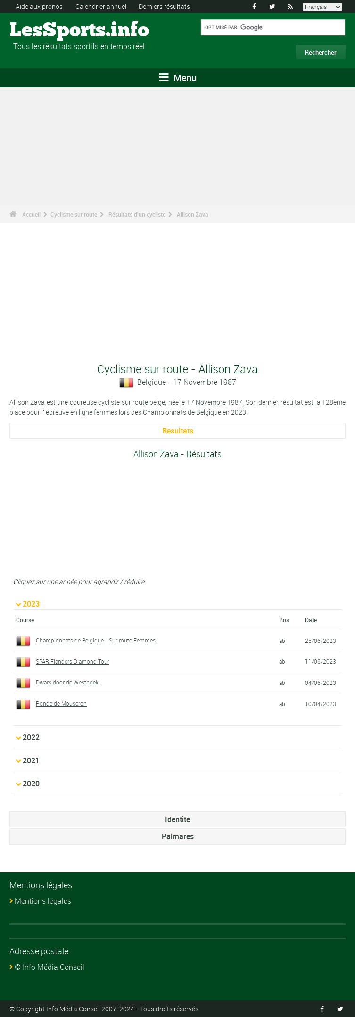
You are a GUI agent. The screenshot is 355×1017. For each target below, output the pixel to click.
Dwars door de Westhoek (67, 682)
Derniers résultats (164, 6)
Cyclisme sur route (73, 214)
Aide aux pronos (39, 6)
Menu (178, 77)
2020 (31, 783)
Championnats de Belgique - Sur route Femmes (96, 640)
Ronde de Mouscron (61, 703)
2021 (31, 760)
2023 (31, 604)
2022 (31, 737)
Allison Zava (192, 214)
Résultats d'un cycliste (136, 214)
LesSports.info (45, 31)
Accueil (31, 214)
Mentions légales (43, 901)
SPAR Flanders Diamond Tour (72, 661)
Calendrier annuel (100, 6)
